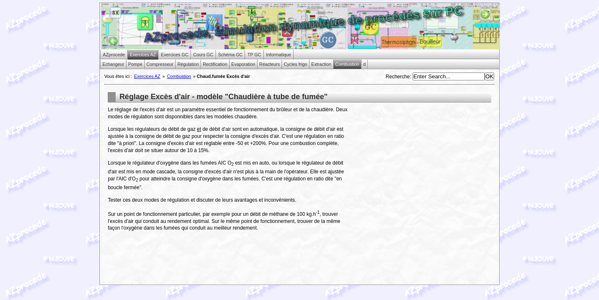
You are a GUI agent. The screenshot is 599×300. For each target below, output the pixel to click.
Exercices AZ (147, 76)
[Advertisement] (421, 164)
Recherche (398, 77)
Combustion (179, 76)
